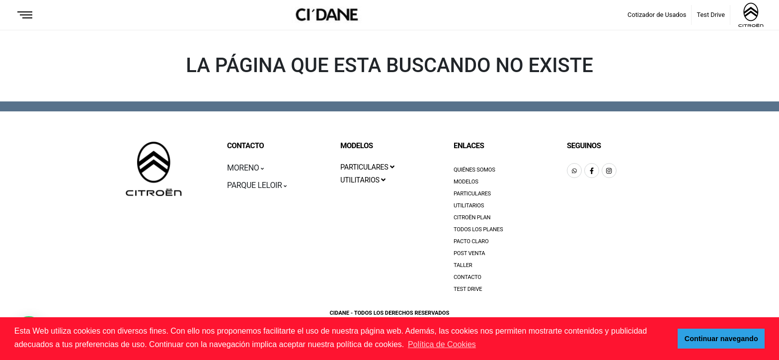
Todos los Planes (478, 229)
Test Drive (711, 14)
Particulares (472, 193)
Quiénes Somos (474, 170)
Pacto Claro (471, 241)
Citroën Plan (472, 217)
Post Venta (469, 253)
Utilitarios (469, 205)
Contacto (467, 277)
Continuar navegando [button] (721, 339)
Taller (463, 265)
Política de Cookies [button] (442, 344)
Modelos (466, 182)
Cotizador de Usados (656, 14)
